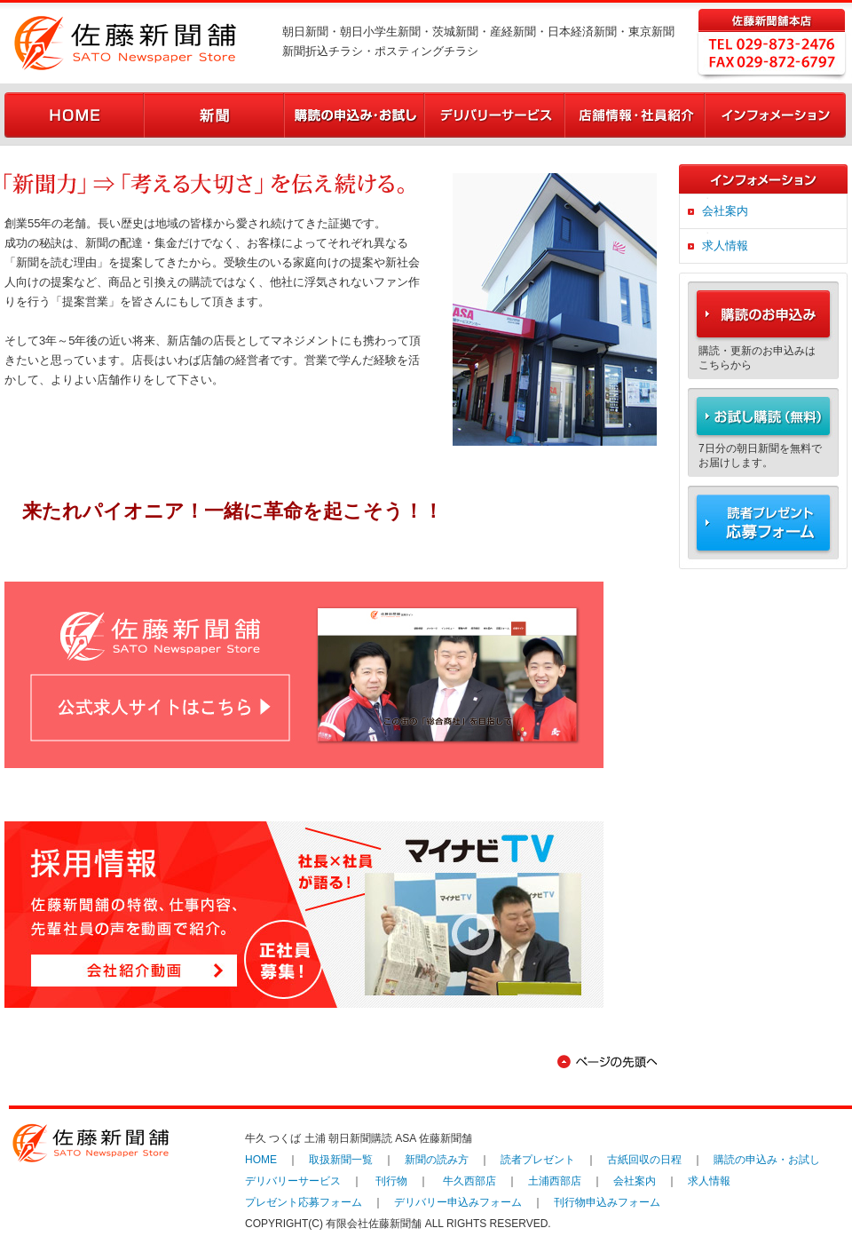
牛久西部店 (469, 1181)
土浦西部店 (554, 1181)
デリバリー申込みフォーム (458, 1202)
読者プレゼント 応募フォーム (763, 527)
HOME (74, 115)
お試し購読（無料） (763, 414)
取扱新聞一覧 (341, 1159)
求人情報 (725, 245)
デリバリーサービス (495, 115)
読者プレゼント (538, 1159)
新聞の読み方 (437, 1159)
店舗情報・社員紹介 (635, 115)
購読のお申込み (763, 307)
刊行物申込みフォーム (607, 1202)
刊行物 (391, 1181)
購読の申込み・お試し (355, 115)
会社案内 (725, 211)
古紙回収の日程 (644, 1159)
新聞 (215, 115)
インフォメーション (776, 115)
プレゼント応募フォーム (303, 1202)
